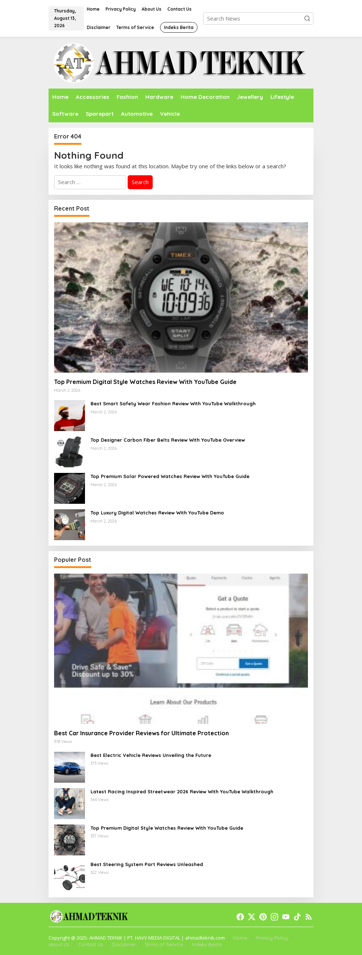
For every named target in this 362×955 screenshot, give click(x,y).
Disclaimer (124, 944)
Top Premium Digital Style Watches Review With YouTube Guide (145, 381)
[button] (307, 18)
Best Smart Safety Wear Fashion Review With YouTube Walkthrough (173, 403)
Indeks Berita (207, 944)
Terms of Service (164, 944)
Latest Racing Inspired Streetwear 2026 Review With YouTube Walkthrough (181, 791)
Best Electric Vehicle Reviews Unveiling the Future (150, 755)
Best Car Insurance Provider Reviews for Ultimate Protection (141, 733)
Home (240, 938)
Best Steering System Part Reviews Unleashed (146, 864)
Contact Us (90, 944)
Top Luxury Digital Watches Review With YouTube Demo (157, 513)
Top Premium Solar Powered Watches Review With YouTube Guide (169, 476)
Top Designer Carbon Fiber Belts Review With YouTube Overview (167, 440)
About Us (59, 944)
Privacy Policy (272, 938)
